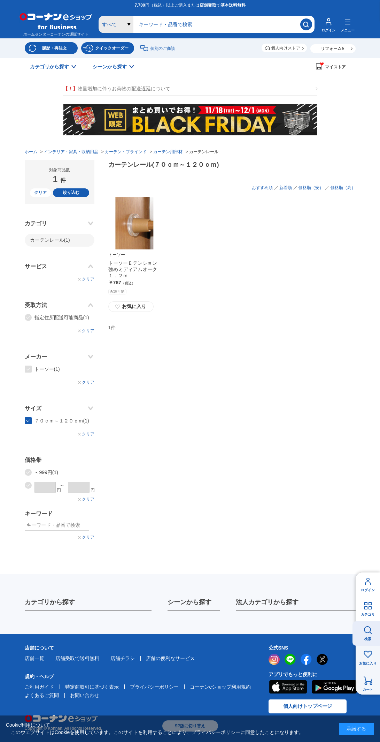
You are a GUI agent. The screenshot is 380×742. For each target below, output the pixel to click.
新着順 (285, 187)
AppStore (288, 687)
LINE (290, 659)
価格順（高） (343, 187)
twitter (322, 659)
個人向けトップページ (307, 706)
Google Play (334, 687)
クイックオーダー (112, 48)
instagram (274, 659)
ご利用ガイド (39, 686)
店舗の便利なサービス (170, 658)
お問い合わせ (84, 695)
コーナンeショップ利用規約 (220, 686)
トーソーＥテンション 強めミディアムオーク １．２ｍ (135, 269)
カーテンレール (50, 240)
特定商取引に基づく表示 (92, 686)
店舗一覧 (34, 658)
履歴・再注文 (54, 48)
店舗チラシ (122, 658)
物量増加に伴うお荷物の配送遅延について (116, 88)
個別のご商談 (162, 48)
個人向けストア (285, 48)
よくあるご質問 (42, 695)
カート (368, 689)
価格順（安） (311, 187)
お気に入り (368, 663)
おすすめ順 (262, 187)
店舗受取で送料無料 (77, 658)
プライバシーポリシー (154, 686)
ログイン (368, 590)
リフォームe (332, 48)
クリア (40, 192)
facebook (306, 659)
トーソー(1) (47, 369)
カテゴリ (368, 614)
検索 (367, 639)
